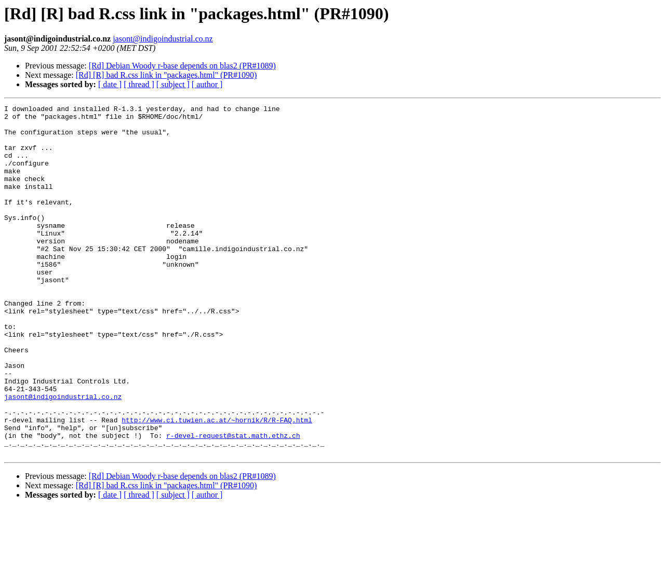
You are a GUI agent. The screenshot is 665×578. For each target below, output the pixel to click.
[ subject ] (173, 84)
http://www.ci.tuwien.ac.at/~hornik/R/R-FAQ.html (217, 483)
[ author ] (207, 84)
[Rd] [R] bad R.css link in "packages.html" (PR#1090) (166, 75)
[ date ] (110, 84)
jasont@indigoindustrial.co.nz (162, 38)
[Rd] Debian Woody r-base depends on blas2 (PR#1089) (182, 65)
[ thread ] (139, 84)
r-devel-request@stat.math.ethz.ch (233, 502)
